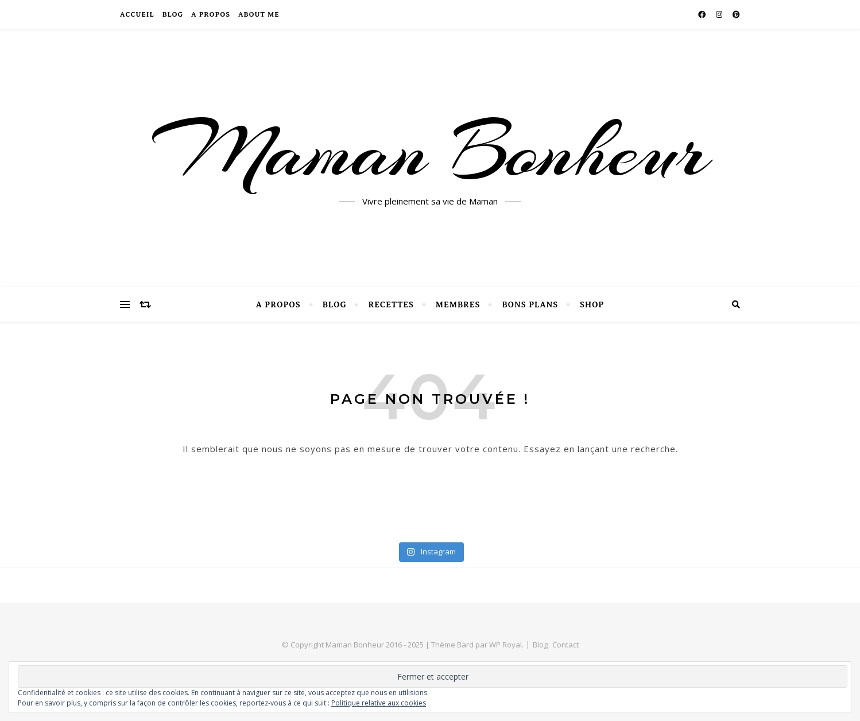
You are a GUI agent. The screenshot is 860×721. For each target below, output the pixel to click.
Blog (172, 14)
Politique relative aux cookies (378, 703)
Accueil (137, 14)
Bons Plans (530, 304)
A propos (210, 14)
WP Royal (505, 644)
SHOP (592, 304)
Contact (565, 644)
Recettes (390, 304)
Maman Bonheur (430, 151)
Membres (458, 304)
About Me (259, 14)
